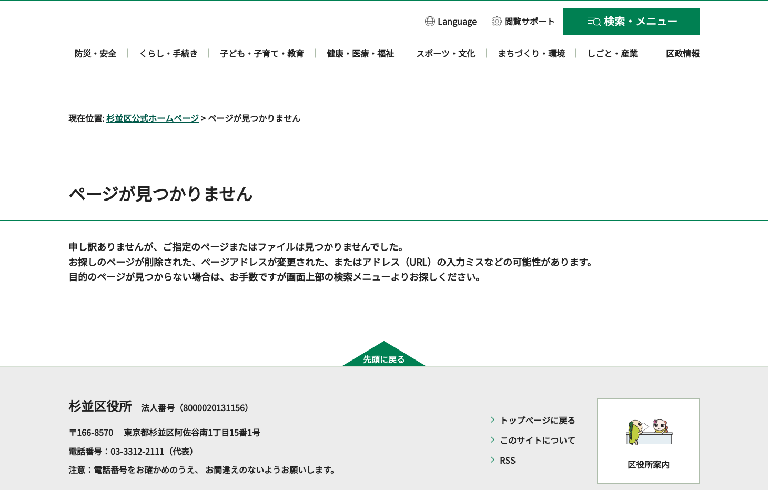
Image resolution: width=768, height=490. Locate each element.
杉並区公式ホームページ (152, 87)
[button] (451, 21)
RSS (508, 430)
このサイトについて (537, 410)
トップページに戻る (537, 390)
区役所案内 (649, 433)
